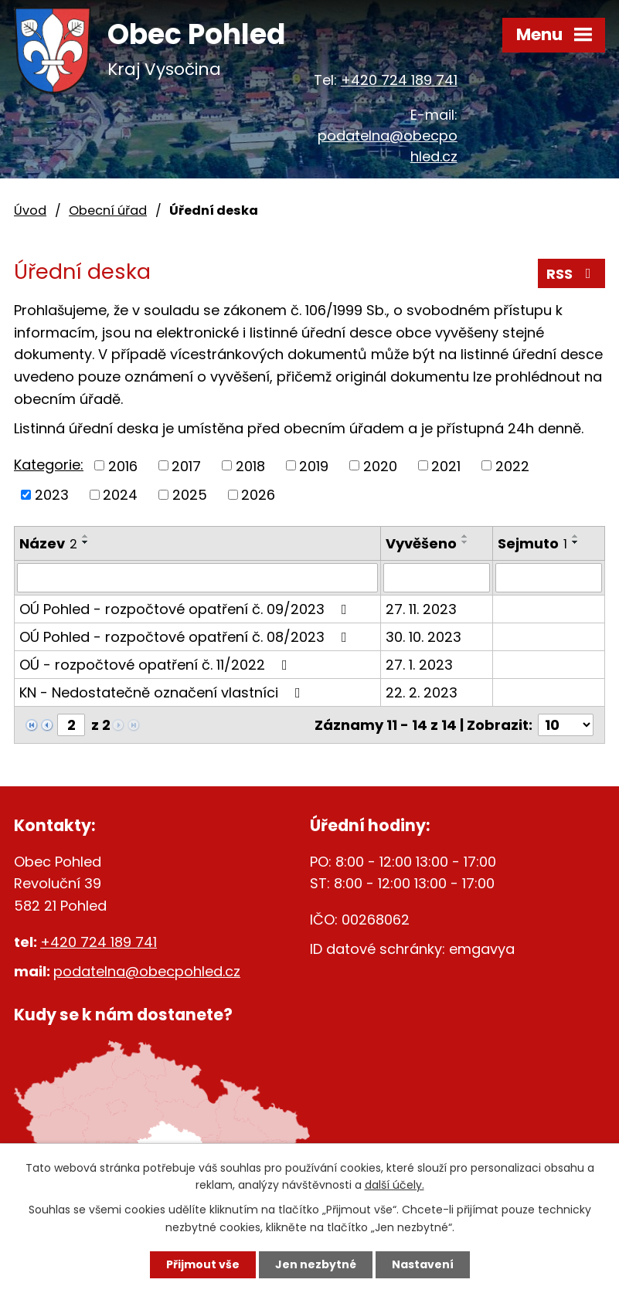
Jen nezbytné (315, 1264)
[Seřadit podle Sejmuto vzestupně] (575, 536)
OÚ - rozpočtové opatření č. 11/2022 (156, 664)
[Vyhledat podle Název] (197, 577)
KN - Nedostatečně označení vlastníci (163, 692)
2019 (313, 465)
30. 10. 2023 (423, 636)
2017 (186, 465)
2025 (189, 494)
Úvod (30, 210)
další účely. (394, 1185)
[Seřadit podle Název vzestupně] (85, 536)
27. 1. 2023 (419, 664)
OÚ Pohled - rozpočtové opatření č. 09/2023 (186, 609)
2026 (258, 494)
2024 (120, 494)
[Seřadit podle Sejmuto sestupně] (575, 542)
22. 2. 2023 (421, 692)
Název (48, 543)
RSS (571, 273)
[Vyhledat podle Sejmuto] (548, 577)
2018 (250, 465)
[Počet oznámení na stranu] (565, 725)
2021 (446, 465)
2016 (123, 465)
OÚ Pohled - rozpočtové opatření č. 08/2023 (186, 636)
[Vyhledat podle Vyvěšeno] (436, 577)
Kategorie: (48, 464)
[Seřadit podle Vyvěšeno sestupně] (465, 542)
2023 (52, 494)
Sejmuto (532, 543)
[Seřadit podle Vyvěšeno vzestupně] (465, 536)
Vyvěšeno (421, 543)
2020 (380, 465)
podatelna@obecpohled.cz (146, 971)
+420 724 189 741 (399, 80)
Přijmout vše (203, 1264)
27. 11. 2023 (421, 609)
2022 (512, 465)
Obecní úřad (108, 210)
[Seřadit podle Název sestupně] (85, 542)
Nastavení (423, 1264)
